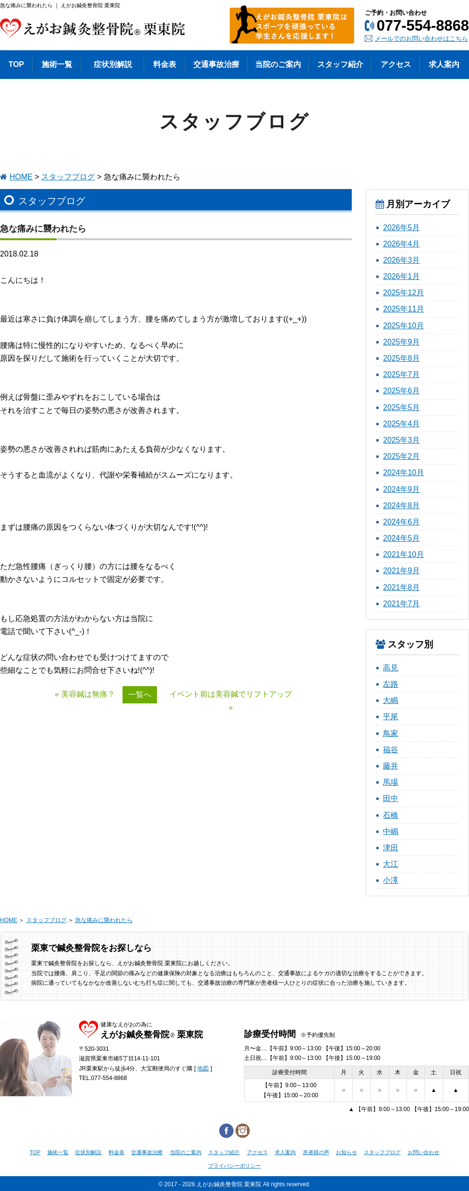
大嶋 (390, 700)
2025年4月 (401, 424)
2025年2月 (401, 456)
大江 (390, 864)
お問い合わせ (423, 1152)
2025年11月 (403, 309)
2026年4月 (401, 244)
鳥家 (390, 733)
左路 (390, 684)
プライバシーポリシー (234, 1166)
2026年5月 (401, 227)
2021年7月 (401, 604)
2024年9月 (401, 489)
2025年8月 (401, 358)
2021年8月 (401, 587)
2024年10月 (403, 472)
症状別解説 (88, 1152)
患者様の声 (316, 1152)
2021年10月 (403, 554)
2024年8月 (401, 505)
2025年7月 (401, 374)
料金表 (116, 1152)
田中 (390, 798)
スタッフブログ (68, 177)
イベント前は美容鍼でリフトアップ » (230, 700)
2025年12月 (403, 293)
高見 (390, 668)
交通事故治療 (147, 1152)
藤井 (390, 766)
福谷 (390, 750)
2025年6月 (401, 391)
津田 (390, 848)
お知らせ (346, 1152)
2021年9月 (401, 571)
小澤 (390, 880)
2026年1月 (401, 276)
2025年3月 (401, 440)
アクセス (257, 1152)
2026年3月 (401, 260)
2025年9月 (401, 342)
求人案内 (285, 1152)
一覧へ (139, 694)
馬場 (390, 782)
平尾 (390, 716)
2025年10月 (403, 326)
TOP (35, 1152)
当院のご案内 (185, 1152)
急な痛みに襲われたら (104, 920)
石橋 (390, 815)
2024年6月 (401, 522)
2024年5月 (401, 538)
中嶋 (390, 831)
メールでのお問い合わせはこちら (421, 38)
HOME (21, 177)
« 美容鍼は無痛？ (85, 694)
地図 (203, 1068)
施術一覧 (57, 1152)
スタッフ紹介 (224, 1152)
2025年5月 (401, 407)
